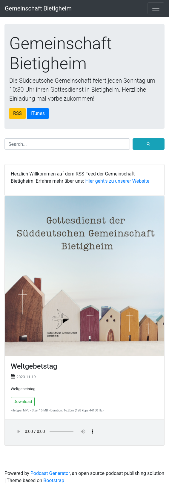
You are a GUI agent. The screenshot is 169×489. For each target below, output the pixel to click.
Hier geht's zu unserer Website (117, 181)
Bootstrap (53, 480)
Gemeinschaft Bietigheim (38, 8)
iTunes (38, 113)
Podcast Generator (50, 473)
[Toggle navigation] (156, 8)
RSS (17, 113)
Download (22, 401)
